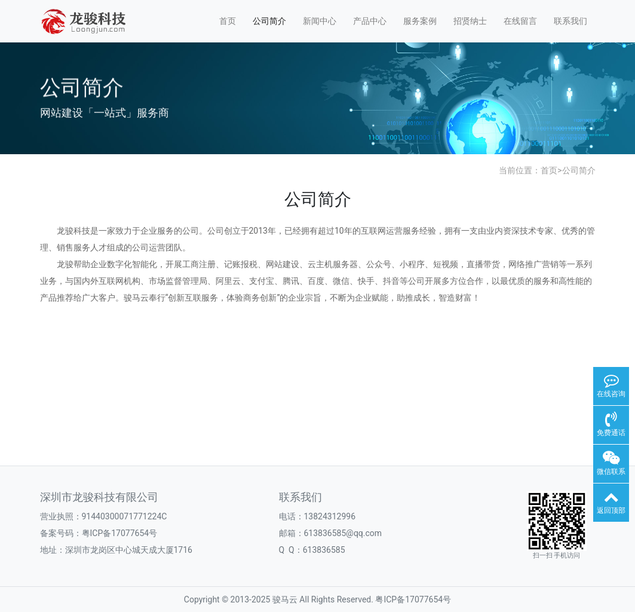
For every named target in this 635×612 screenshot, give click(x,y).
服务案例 (420, 21)
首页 (227, 21)
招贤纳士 (470, 21)
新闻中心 (319, 21)
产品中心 (369, 21)
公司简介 (269, 21)
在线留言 (520, 21)
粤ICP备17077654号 (413, 599)
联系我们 (570, 21)
